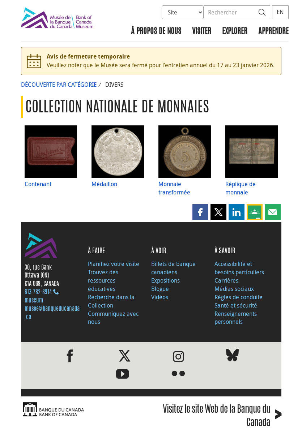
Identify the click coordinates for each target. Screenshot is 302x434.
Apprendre (273, 31)
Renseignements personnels (235, 318)
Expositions (165, 280)
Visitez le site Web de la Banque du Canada (222, 417)
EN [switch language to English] (280, 12)
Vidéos (159, 297)
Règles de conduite (238, 297)
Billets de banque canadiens (173, 268)
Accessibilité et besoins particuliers (239, 268)
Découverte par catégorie (59, 85)
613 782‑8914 (38, 292)
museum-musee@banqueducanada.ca (52, 309)
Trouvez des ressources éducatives (103, 280)
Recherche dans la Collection (111, 301)
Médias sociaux (234, 289)
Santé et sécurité (235, 305)
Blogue (160, 289)
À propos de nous (156, 31)
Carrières (226, 280)
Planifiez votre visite (113, 264)
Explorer (234, 31)
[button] (200, 212)
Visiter (201, 31)
